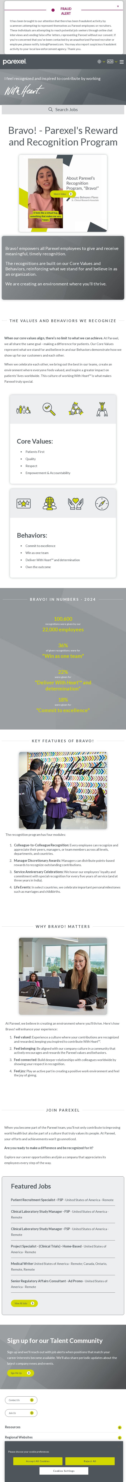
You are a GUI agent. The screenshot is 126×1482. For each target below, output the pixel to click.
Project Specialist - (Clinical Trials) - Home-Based (46, 1246)
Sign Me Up (16, 1373)
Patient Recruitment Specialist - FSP (37, 1200)
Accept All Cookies (38, 1461)
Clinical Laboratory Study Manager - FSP (40, 1211)
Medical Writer (22, 1264)
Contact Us (14, 1400)
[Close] (119, 1446)
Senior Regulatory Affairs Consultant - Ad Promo (47, 1281)
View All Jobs (21, 1303)
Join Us (12, 1413)
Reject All (90, 1461)
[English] (112, 62)
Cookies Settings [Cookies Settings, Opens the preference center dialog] (64, 1470)
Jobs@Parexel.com (51, 44)
